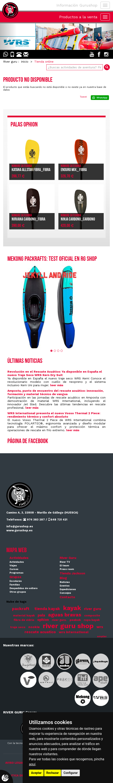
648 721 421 (57, 519)
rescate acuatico (40, 632)
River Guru (68, 558)
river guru (92, 609)
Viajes (13, 565)
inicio (24, 61)
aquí (32, 764)
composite (92, 615)
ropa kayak (92, 620)
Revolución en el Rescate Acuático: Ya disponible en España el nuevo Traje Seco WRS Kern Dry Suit (54, 373)
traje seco (17, 627)
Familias (15, 584)
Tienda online (44, 61)
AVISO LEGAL (14, 762)
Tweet (83, 96)
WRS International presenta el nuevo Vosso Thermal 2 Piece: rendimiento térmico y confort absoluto (53, 414)
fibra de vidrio (24, 620)
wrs (99, 627)
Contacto (67, 597)
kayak (72, 608)
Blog (63, 578)
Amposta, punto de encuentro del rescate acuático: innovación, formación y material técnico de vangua (55, 392)
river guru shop (68, 626)
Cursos (14, 569)
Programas (16, 572)
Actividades (19, 558)
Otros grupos (18, 592)
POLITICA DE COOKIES (21, 775)
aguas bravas (64, 615)
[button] (8, 36)
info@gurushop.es (19, 526)
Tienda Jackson (72, 573)
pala (41, 615)
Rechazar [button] (52, 773)
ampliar (102, 636)
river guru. (59, 620)
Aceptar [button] (36, 773)
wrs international (73, 632)
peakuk (75, 620)
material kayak (24, 615)
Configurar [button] (70, 773)
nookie (34, 627)
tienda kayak (47, 608)
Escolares (16, 581)
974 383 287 (34, 519)
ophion (43, 620)
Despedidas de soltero (23, 588)
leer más (56, 385)
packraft (20, 608)
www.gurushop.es (19, 530)
